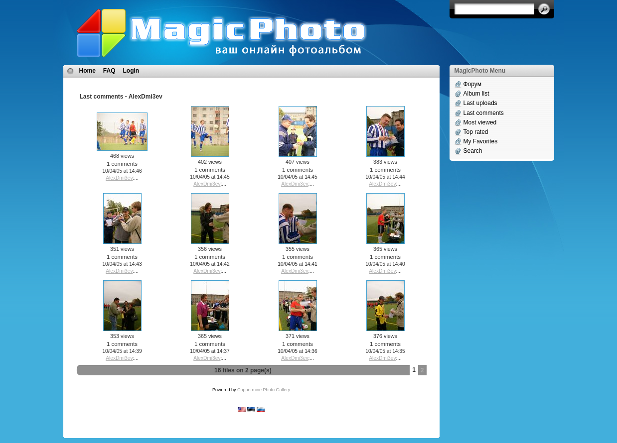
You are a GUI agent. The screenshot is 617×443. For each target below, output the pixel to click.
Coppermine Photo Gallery (263, 389)
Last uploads (480, 103)
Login (131, 70)
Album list (476, 93)
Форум (472, 84)
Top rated (475, 131)
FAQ (109, 70)
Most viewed (480, 122)
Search (472, 150)
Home (87, 70)
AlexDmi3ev (119, 178)
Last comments (483, 113)
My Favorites (480, 141)
